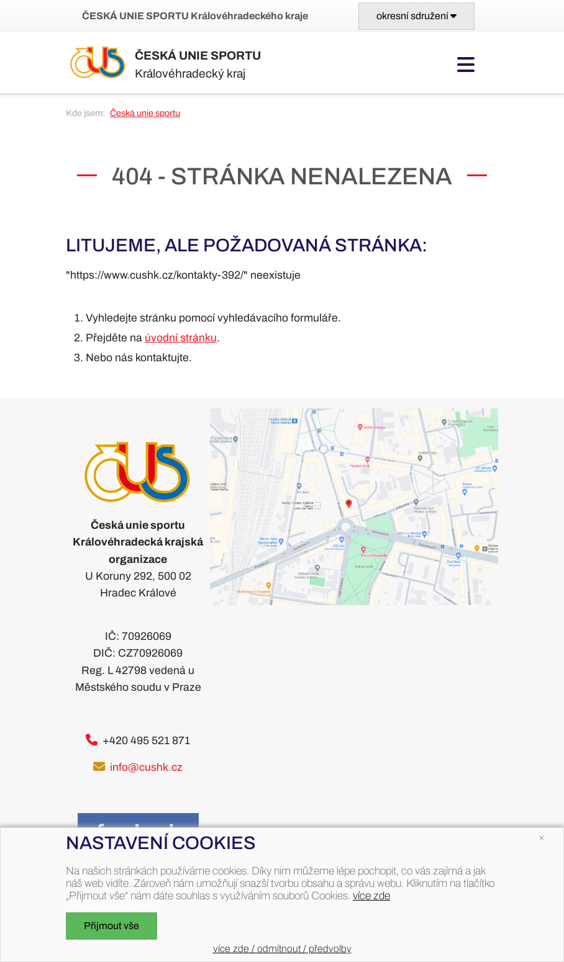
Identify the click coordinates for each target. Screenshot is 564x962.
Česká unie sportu (145, 113)
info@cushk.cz (146, 767)
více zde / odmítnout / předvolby (282, 948)
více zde (371, 896)
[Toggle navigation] (416, 16)
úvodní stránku (181, 338)
